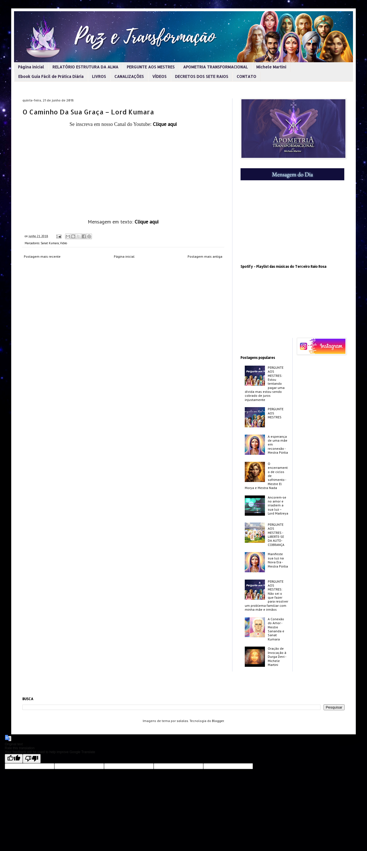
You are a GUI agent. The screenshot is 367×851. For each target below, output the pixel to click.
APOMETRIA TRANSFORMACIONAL (215, 66)
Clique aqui (165, 124)
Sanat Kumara (50, 243)
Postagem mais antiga (205, 256)
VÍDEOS (159, 76)
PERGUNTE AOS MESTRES (151, 66)
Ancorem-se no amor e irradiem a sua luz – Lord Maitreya (278, 505)
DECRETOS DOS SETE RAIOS (201, 76)
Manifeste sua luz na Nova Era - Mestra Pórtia (278, 560)
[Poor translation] (32, 758)
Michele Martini (271, 66)
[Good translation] (14, 758)
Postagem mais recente (42, 256)
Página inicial (31, 66)
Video (63, 243)
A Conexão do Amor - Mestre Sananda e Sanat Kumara (276, 629)
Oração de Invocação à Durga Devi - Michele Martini (277, 656)
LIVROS (99, 76)
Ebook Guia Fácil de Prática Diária (51, 76)
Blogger (218, 721)
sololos (182, 721)
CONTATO (246, 76)
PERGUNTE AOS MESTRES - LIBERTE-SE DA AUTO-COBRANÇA (276, 534)
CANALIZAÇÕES (129, 76)
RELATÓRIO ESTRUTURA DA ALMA (85, 66)
